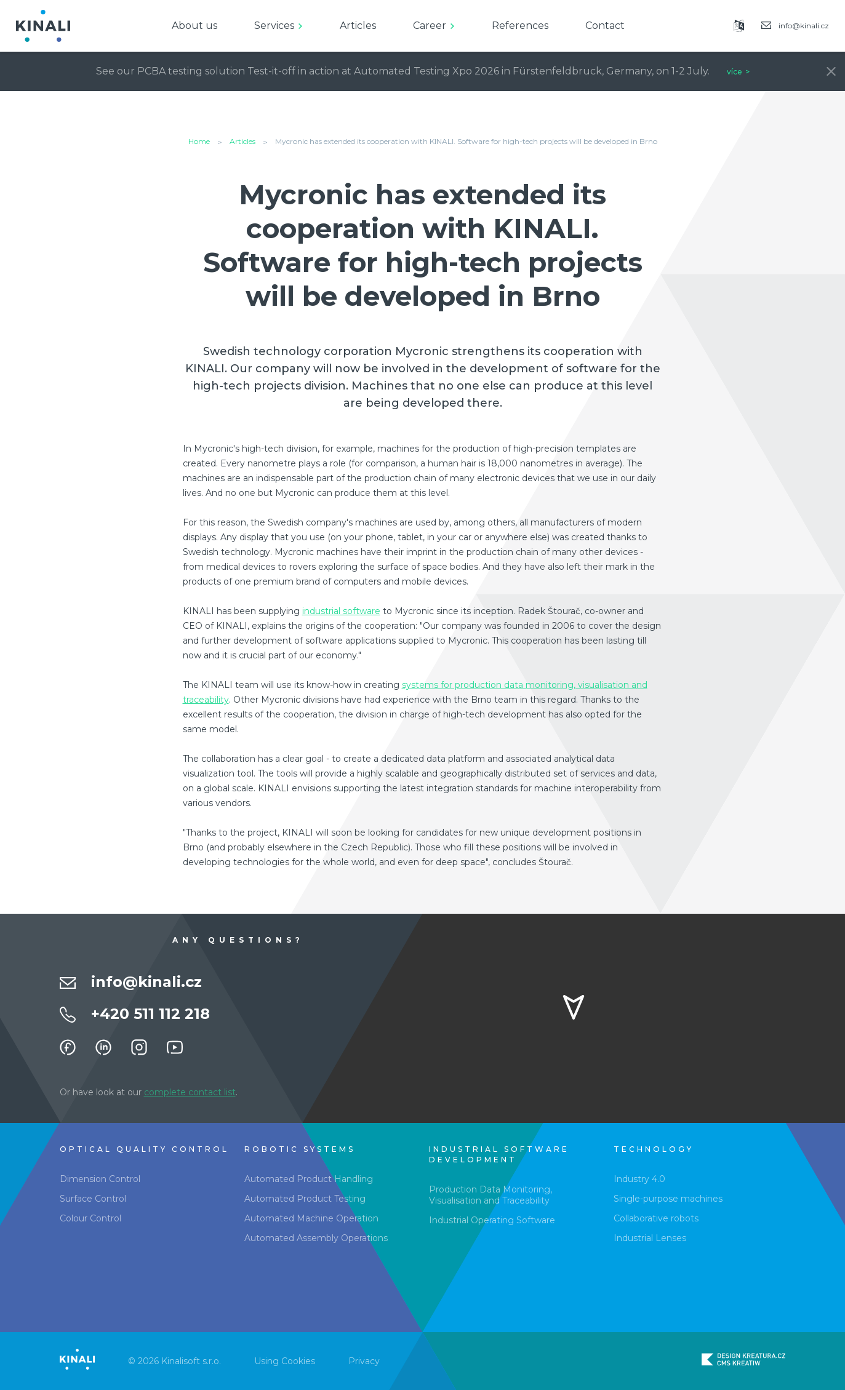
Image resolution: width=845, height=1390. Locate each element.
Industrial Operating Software (492, 1220)
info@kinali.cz (146, 982)
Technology (654, 1149)
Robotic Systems (299, 1149)
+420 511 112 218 (150, 1014)
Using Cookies (284, 1361)
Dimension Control (100, 1178)
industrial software (341, 611)
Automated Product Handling (308, 1178)
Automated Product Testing (305, 1198)
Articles (358, 25)
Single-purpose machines (668, 1198)
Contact (605, 25)
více (734, 71)
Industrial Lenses (650, 1238)
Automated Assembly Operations (316, 1238)
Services (274, 25)
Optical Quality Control (144, 1149)
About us (194, 25)
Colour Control (90, 1218)
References (520, 25)
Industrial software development (499, 1154)
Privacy (364, 1361)
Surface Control (93, 1198)
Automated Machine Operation (311, 1218)
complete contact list (190, 1092)
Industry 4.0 (639, 1178)
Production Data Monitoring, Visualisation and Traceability (490, 1195)
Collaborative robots (656, 1218)
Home (199, 141)
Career (429, 25)
